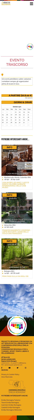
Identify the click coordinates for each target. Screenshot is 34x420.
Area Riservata (6, 377)
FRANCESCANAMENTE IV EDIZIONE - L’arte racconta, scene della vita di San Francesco (16, 231)
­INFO (9, 147)
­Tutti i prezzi (28, 98)
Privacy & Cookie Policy (10, 374)
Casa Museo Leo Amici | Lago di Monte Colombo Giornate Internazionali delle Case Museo (15, 185)
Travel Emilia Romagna (10, 402)
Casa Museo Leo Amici (17, 174)
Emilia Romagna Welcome (11, 410)
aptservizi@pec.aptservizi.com (13, 365)
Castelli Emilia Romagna (10, 407)
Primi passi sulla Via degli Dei (15, 276)
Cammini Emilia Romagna (11, 405)
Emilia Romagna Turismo (10, 400)
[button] (31, 3)
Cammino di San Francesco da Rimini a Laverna (17, 220)
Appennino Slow (17, 267)
